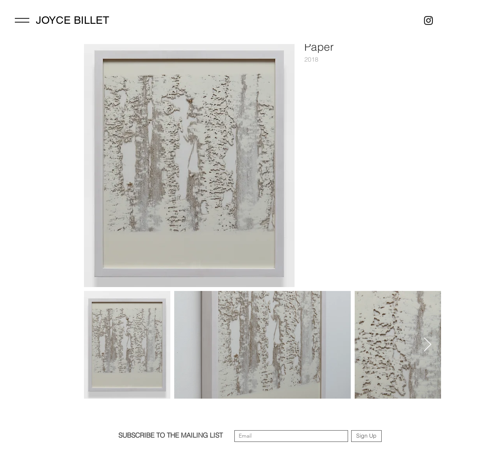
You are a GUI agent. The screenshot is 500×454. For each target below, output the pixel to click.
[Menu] (22, 20)
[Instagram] (428, 20)
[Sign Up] (366, 436)
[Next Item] (427, 345)
